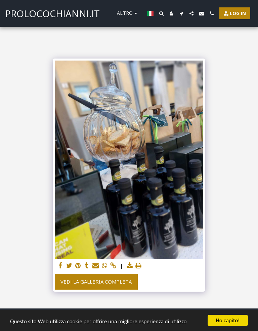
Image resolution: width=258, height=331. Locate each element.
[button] (161, 13)
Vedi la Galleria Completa (96, 281)
